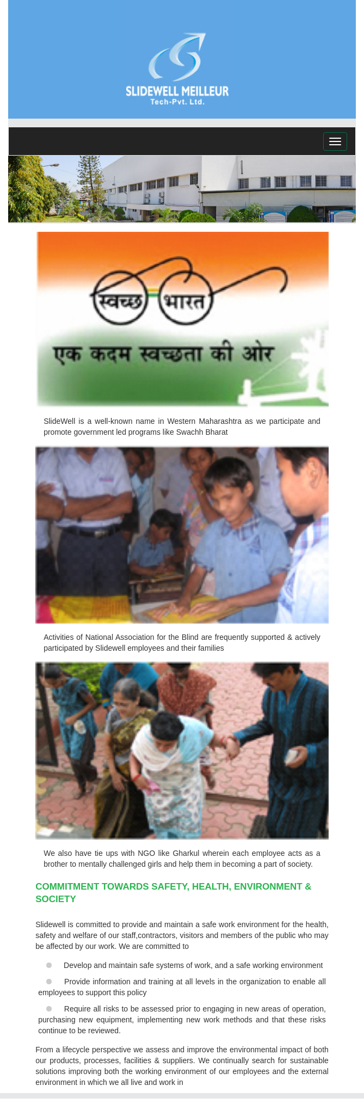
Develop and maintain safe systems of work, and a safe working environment (193, 965)
